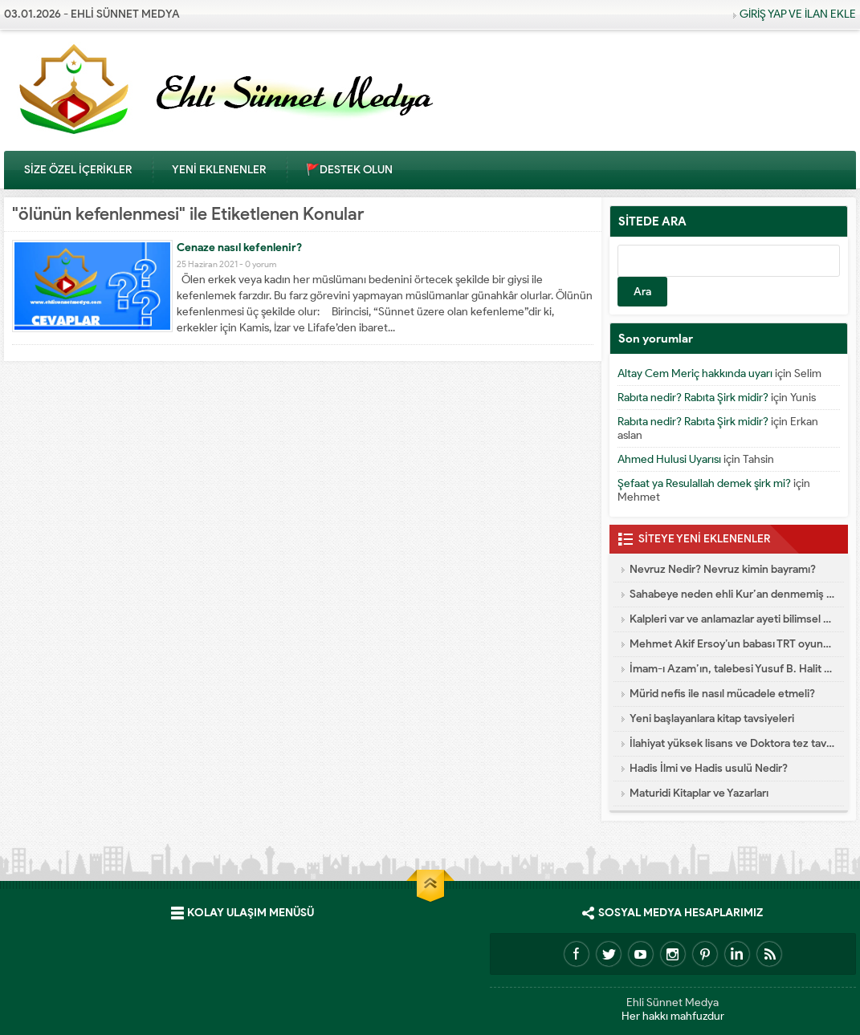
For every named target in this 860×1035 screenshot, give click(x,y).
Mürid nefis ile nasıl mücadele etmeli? (722, 693)
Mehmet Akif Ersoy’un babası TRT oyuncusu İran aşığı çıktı (733, 644)
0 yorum (260, 264)
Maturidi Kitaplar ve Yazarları (699, 793)
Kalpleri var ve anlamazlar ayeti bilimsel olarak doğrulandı (733, 619)
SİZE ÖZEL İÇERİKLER (78, 170)
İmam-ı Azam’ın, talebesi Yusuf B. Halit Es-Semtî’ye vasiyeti (733, 669)
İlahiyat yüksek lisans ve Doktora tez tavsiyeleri (733, 743)
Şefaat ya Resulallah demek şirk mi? (704, 483)
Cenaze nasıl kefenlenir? (239, 247)
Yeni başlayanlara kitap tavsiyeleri (712, 718)
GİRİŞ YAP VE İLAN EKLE (798, 14)
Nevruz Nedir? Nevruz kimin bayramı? (723, 569)
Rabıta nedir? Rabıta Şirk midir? (692, 397)
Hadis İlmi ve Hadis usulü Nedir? (709, 768)
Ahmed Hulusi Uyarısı (669, 459)
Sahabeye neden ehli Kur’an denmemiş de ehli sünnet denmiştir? (733, 594)
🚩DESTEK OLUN (349, 170)
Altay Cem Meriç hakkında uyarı (694, 373)
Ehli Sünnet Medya (672, 1002)
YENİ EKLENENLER (219, 170)
